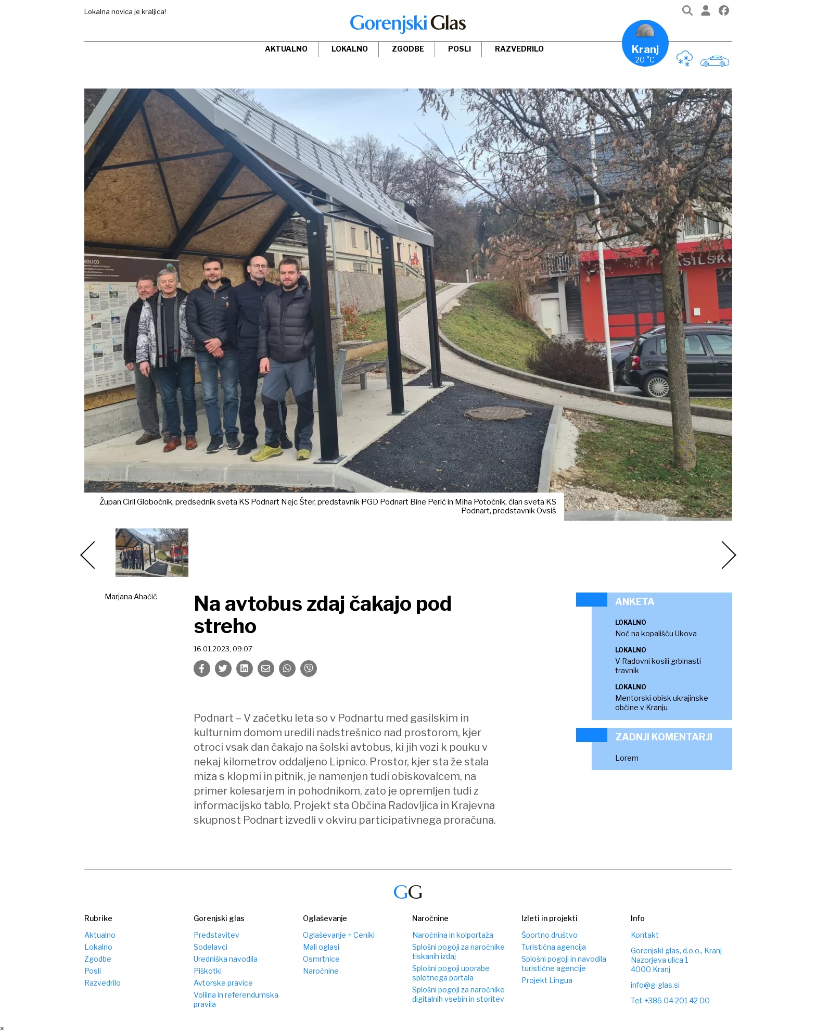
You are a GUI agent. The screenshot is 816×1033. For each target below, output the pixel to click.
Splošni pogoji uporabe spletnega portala (451, 973)
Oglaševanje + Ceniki (339, 934)
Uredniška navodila (226, 958)
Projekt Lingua (546, 980)
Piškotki (208, 970)
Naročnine (321, 970)
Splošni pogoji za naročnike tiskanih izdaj (458, 951)
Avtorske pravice (223, 982)
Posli (459, 48)
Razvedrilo (519, 48)
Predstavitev (216, 934)
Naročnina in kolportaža (452, 934)
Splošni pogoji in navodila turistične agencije (563, 963)
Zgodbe (408, 48)
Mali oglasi (321, 946)
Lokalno (350, 48)
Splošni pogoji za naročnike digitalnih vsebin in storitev (458, 994)
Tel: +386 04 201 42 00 (670, 1000)
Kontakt (645, 934)
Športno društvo (549, 934)
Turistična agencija (553, 946)
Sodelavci (210, 946)
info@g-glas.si (655, 984)
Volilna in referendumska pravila (236, 999)
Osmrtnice (321, 958)
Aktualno (286, 48)
